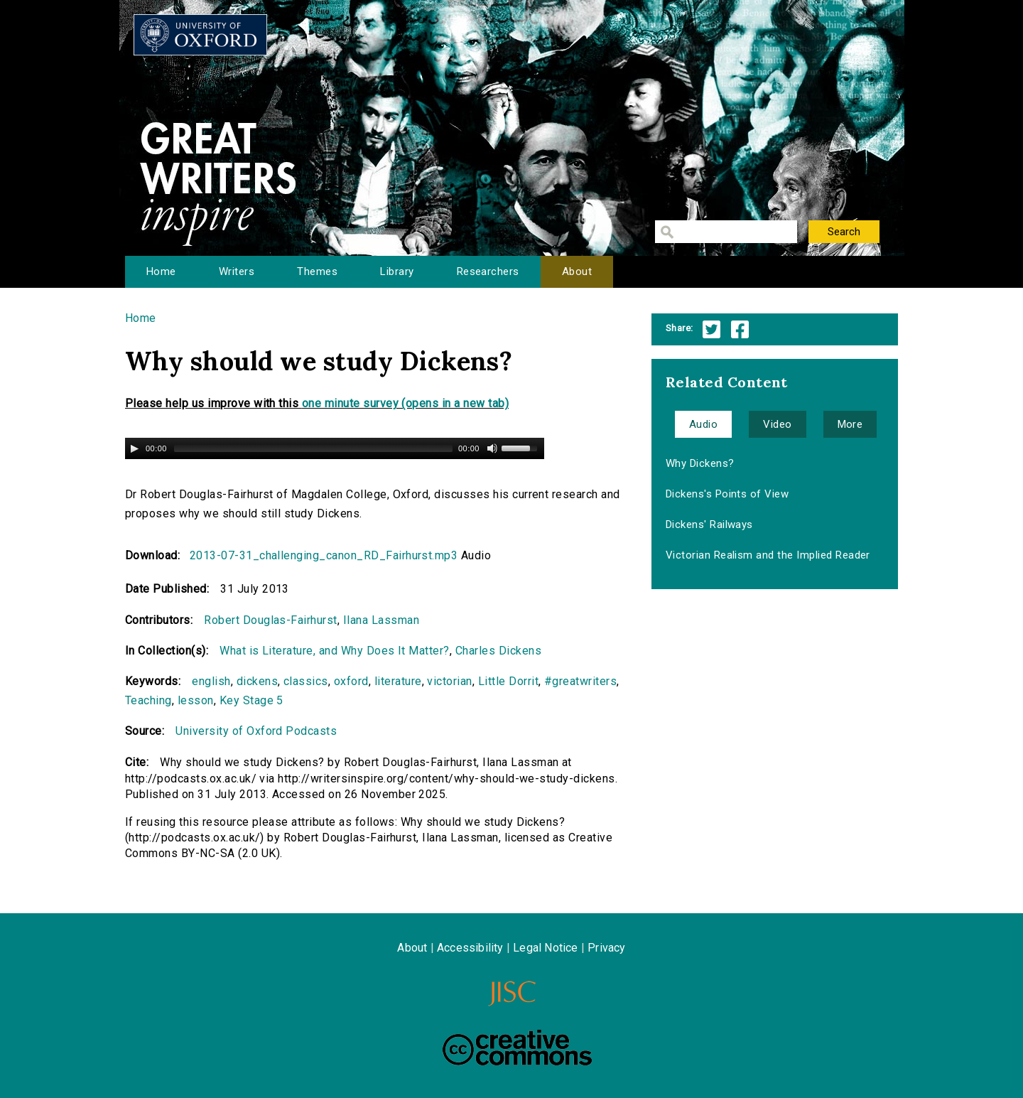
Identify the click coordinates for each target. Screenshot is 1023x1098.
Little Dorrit (508, 681)
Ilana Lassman (381, 620)
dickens (257, 681)
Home (161, 271)
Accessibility (470, 947)
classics (305, 681)
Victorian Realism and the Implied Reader (768, 555)
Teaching (148, 700)
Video (777, 424)
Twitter (711, 329)
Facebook (740, 329)
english (211, 681)
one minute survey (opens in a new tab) (405, 403)
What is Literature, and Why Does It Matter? (335, 650)
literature (398, 681)
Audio (703, 424)
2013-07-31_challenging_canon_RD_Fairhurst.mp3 (324, 555)
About (577, 271)
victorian (449, 681)
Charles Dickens (498, 650)
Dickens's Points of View (727, 494)
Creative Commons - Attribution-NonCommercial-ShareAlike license (517, 1047)
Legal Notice (545, 947)
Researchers (488, 271)
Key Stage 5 (251, 700)
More (850, 424)
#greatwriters (580, 681)
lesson (196, 700)
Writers (236, 271)
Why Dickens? (700, 463)
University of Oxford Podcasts (256, 731)
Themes (317, 271)
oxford (351, 681)
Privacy (606, 947)
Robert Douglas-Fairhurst (270, 620)
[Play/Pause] (134, 448)
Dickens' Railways (709, 524)
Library (396, 271)
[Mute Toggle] (492, 448)
